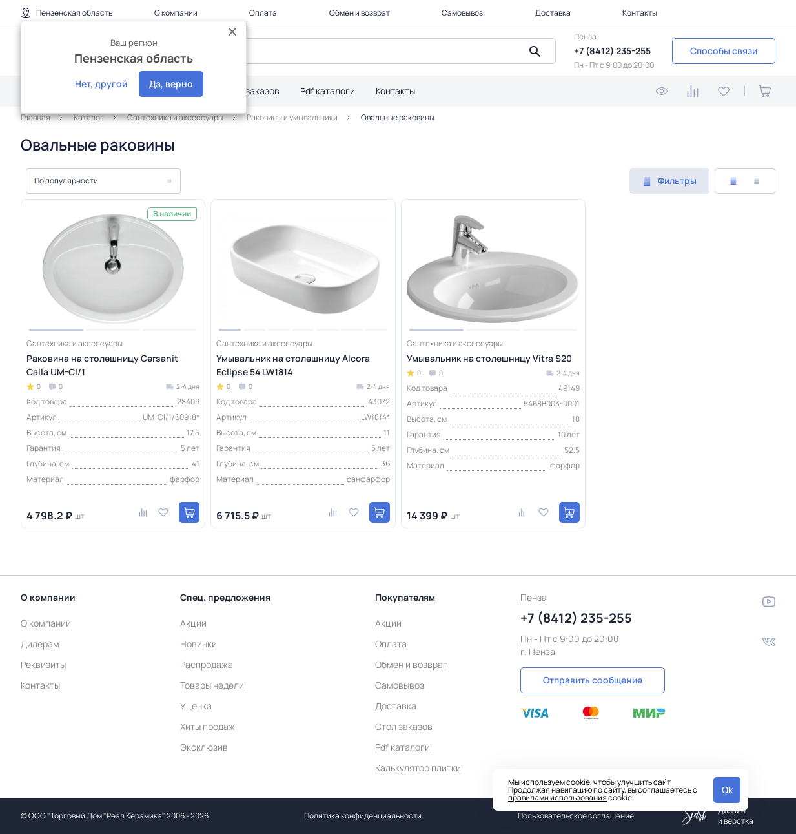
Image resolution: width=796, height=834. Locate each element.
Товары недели (212, 685)
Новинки (198, 644)
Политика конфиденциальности (363, 815)
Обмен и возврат (359, 12)
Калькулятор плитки (418, 768)
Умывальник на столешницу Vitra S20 (489, 358)
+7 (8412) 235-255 (612, 51)
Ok (727, 790)
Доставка (553, 12)
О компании (176, 12)
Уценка (196, 706)
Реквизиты (43, 664)
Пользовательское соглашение (576, 815)
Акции (193, 623)
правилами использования (557, 797)
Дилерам (40, 644)
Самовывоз (462, 12)
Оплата (263, 12)
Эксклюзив (204, 747)
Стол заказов (251, 91)
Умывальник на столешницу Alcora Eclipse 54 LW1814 (293, 365)
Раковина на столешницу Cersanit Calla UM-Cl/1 (102, 365)
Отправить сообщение (592, 680)
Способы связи (723, 51)
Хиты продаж (207, 726)
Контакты (639, 12)
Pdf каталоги (327, 91)
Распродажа (206, 664)
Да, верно (171, 84)
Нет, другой (101, 84)
